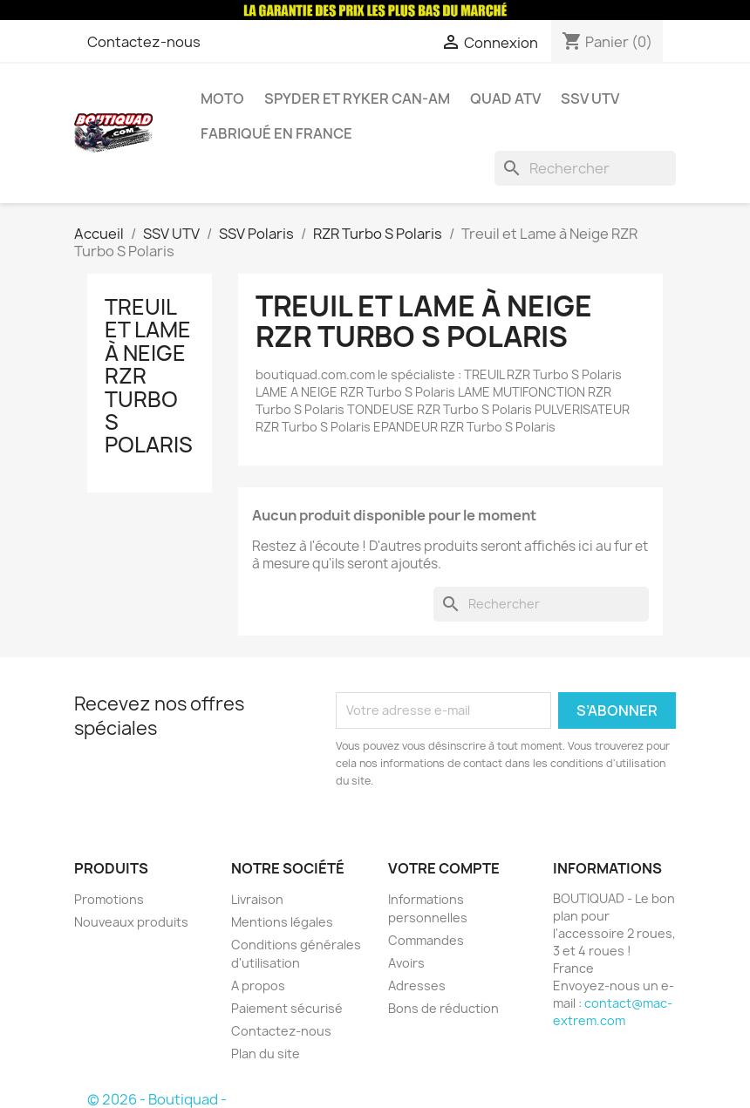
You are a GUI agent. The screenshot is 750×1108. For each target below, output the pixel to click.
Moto (222, 98)
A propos (258, 985)
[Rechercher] (585, 168)
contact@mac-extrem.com (612, 1012)
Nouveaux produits (131, 922)
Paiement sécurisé (287, 1008)
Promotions (109, 899)
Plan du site (265, 1053)
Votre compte (444, 868)
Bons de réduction (443, 1008)
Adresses (417, 985)
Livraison (257, 899)
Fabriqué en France (276, 133)
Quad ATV (505, 98)
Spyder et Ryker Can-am (357, 98)
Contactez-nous (144, 41)
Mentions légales (282, 922)
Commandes (426, 940)
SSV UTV (590, 98)
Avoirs (406, 963)
